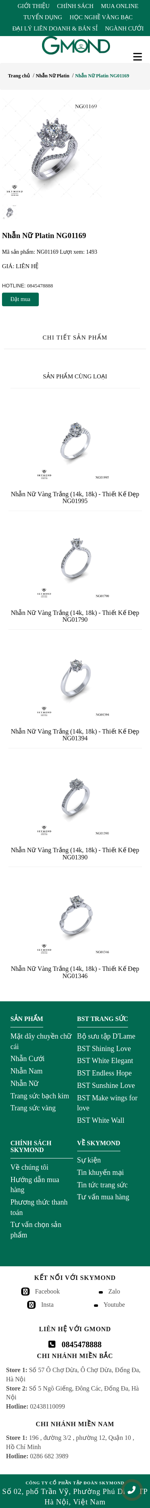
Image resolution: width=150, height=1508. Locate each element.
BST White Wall (101, 1120)
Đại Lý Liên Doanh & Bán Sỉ (55, 28)
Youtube (114, 1304)
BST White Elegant (105, 1061)
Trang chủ (19, 76)
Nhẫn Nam (26, 1071)
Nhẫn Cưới (27, 1059)
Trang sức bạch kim (39, 1096)
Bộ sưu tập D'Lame (106, 1036)
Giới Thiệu (34, 6)
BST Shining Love (104, 1049)
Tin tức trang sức (102, 1185)
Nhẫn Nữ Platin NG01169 (102, 76)
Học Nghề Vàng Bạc (101, 17)
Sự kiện (89, 1160)
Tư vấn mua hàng (103, 1197)
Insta (47, 1304)
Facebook (47, 1291)
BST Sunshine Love (106, 1085)
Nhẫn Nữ (24, 1083)
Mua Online (119, 6)
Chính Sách (75, 6)
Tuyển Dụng (42, 17)
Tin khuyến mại (100, 1172)
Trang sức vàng (33, 1108)
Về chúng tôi (29, 1167)
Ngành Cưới (124, 28)
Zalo (114, 1291)
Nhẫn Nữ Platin (52, 76)
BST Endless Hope (104, 1073)
